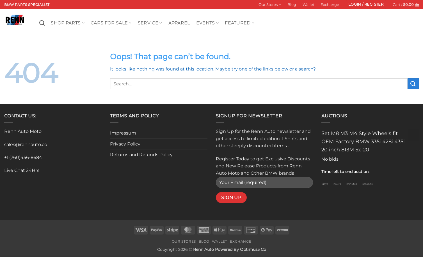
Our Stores (270, 4)
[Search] (42, 23)
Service (150, 23)
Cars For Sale (111, 23)
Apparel (179, 23)
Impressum (123, 133)
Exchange (330, 5)
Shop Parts (67, 23)
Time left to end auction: (345, 171)
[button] (366, 4)
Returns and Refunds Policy (141, 154)
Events (207, 23)
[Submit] (413, 83)
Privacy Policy (125, 144)
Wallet (308, 5)
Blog (291, 5)
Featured (239, 23)
